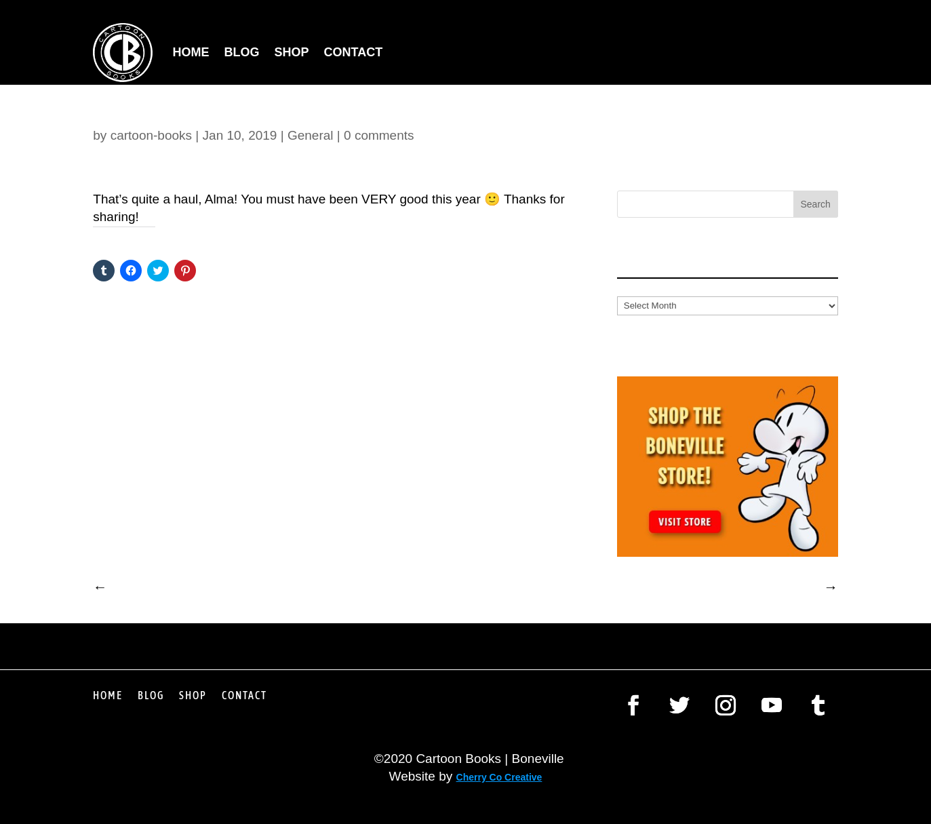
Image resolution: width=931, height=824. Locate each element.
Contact (353, 52)
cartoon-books (151, 135)
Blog (242, 52)
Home (191, 52)
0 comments (379, 135)
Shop (292, 52)
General (311, 135)
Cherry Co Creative (499, 777)
